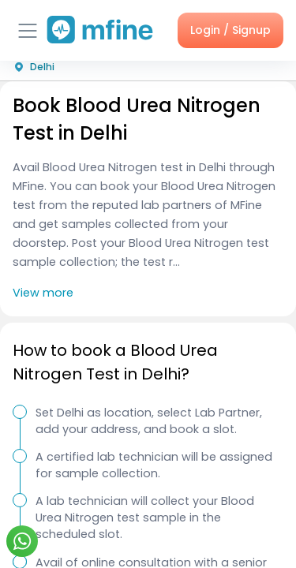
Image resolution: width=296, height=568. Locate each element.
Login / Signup (230, 30)
